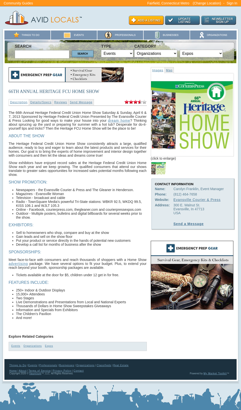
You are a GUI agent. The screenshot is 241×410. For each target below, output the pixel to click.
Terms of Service (40, 370)
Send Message (81, 102)
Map (169, 70)
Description (19, 102)
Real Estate (121, 365)
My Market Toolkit (215, 373)
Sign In (231, 3)
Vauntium (35, 373)
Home (13, 370)
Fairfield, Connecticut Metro (168, 3)
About (23, 370)
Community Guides (18, 3)
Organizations (32, 346)
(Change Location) (207, 3)
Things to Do (17, 365)
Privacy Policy (62, 370)
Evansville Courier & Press (197, 200)
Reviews (60, 102)
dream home (119, 120)
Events (15, 346)
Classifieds (104, 365)
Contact (79, 370)
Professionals (48, 365)
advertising (18, 264)
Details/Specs (40, 102)
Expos (49, 346)
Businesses (66, 365)
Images (157, 70)
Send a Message (188, 224)
